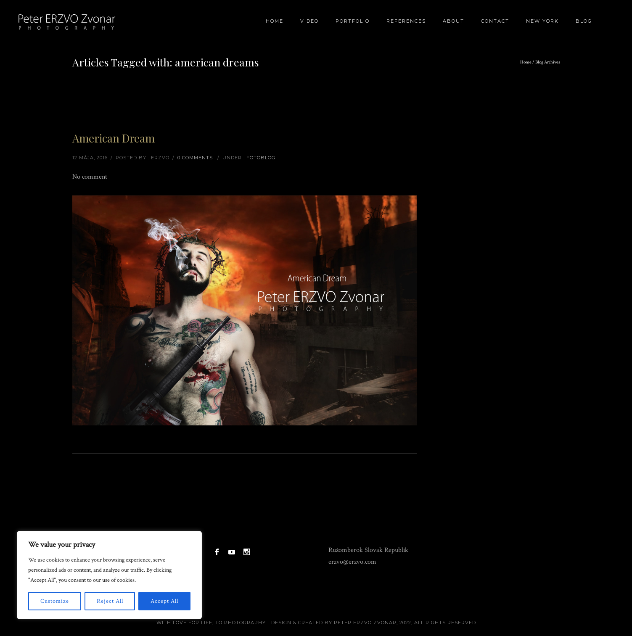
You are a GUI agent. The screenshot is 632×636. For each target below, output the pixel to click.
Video (309, 21)
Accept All (164, 601)
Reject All (110, 601)
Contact (495, 21)
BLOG (584, 21)
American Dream (113, 138)
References (406, 21)
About (453, 21)
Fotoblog (260, 158)
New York (542, 21)
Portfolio (353, 21)
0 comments (195, 158)
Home (274, 21)
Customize (54, 601)
